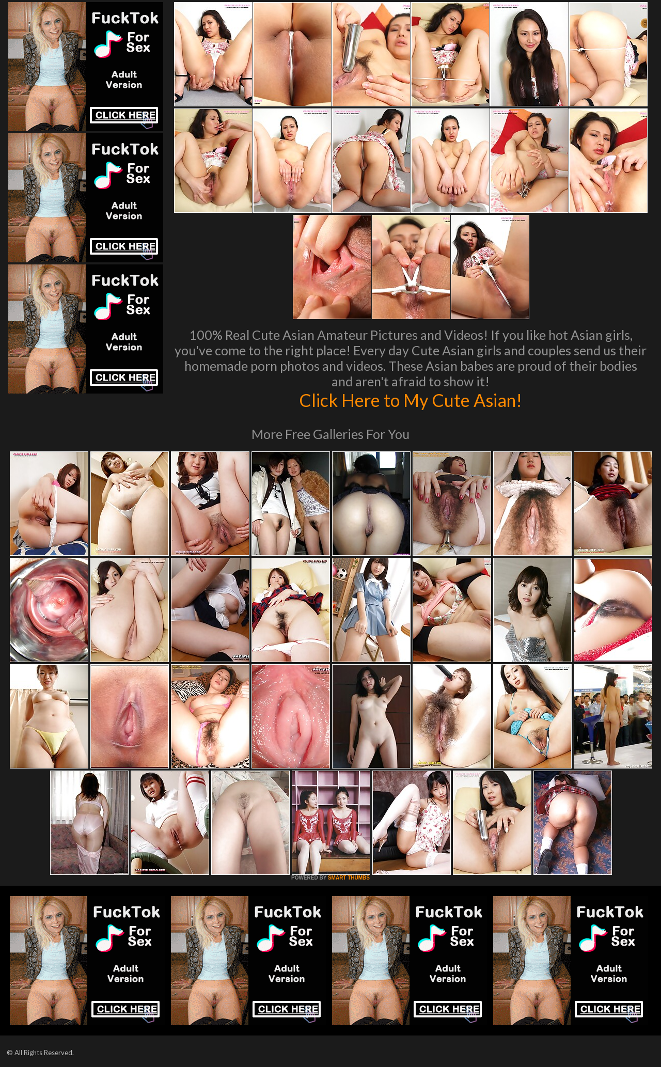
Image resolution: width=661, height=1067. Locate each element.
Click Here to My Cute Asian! (410, 400)
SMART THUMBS (349, 878)
